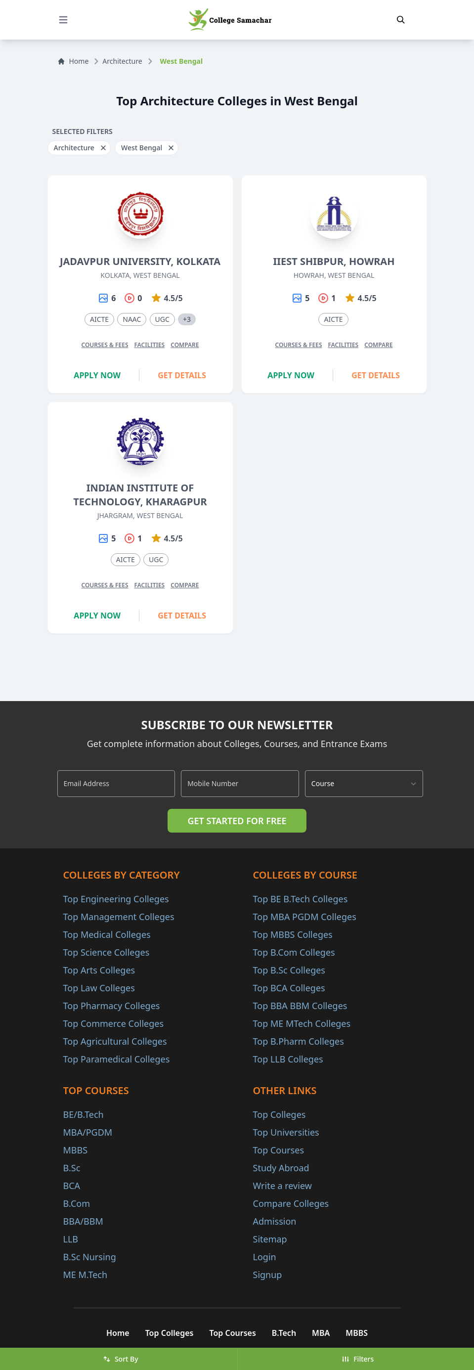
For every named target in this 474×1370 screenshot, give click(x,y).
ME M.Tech (85, 1275)
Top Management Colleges (118, 917)
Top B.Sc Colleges (289, 970)
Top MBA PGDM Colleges (304, 917)
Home (73, 61)
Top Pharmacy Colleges (111, 1006)
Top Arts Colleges (99, 970)
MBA (321, 1332)
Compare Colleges (291, 1203)
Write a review (282, 1186)
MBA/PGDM (88, 1132)
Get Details (182, 375)
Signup (267, 1275)
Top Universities (286, 1132)
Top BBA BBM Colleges (300, 1006)
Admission (275, 1221)
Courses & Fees (104, 345)
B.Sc (72, 1168)
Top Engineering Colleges (116, 899)
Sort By (120, 1359)
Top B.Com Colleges (294, 952)
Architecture (122, 61)
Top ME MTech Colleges (302, 1023)
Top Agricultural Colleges (115, 1041)
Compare (185, 345)
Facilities (149, 345)
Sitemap (270, 1239)
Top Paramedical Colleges (116, 1059)
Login (264, 1257)
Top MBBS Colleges (293, 934)
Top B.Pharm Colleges (298, 1041)
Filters (358, 1359)
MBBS (75, 1150)
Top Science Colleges (106, 952)
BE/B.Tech (83, 1114)
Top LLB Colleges (288, 1059)
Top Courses (278, 1150)
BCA (72, 1186)
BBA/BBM (83, 1221)
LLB (71, 1239)
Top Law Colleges (99, 988)
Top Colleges (279, 1114)
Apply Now (97, 375)
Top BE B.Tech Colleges (300, 899)
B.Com (76, 1203)
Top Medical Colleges (107, 934)
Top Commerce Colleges (113, 1023)
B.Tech (284, 1332)
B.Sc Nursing (89, 1257)
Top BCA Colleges (289, 988)
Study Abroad (281, 1168)
